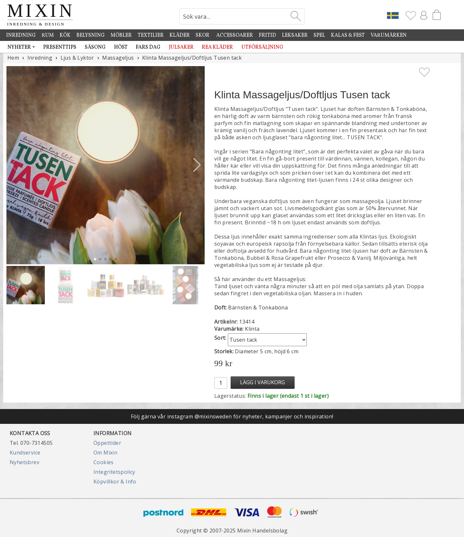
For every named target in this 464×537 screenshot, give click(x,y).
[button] (197, 165)
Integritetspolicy (114, 471)
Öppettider (107, 442)
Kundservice (25, 452)
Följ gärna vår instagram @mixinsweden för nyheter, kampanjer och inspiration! (232, 416)
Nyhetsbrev (24, 462)
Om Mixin (105, 452)
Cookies (103, 462)
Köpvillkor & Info (114, 481)
